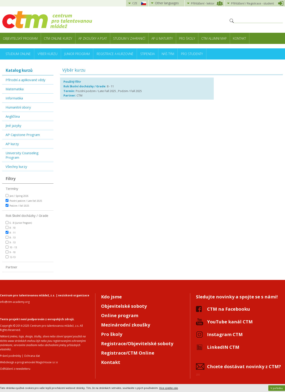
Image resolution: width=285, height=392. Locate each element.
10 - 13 (11, 247)
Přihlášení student (252, 3)
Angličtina (13, 116)
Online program (119, 315)
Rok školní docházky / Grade (27, 215)
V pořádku (277, 388)
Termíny (12, 188)
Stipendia (147, 54)
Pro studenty (192, 54)
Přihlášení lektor (202, 3)
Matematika (15, 89)
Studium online (18, 54)
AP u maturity (162, 38)
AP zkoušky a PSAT (92, 38)
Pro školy (187, 38)
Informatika (14, 98)
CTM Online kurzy (58, 38)
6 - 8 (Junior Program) (19, 222)
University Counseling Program (22, 155)
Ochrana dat (32, 356)
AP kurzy (12, 144)
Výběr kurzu (47, 54)
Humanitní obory (18, 107)
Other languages (167, 3)
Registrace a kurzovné (115, 54)
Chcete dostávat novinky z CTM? (244, 366)
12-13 (11, 257)
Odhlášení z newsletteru (15, 369)
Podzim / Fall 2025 (17, 205)
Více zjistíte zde (168, 388)
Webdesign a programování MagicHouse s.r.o (29, 362)
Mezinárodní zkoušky (125, 325)
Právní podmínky (10, 356)
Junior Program (77, 54)
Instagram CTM (225, 334)
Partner (11, 267)
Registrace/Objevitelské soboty (137, 344)
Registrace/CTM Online (127, 353)
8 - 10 (11, 227)
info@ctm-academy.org (15, 302)
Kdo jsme (111, 297)
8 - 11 (11, 232)
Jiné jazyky (13, 125)
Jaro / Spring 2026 (17, 195)
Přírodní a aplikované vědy (25, 80)
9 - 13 (11, 242)
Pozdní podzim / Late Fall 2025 (24, 200)
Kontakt (239, 38)
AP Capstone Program (23, 134)
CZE (134, 3)
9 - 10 (11, 252)
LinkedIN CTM (223, 347)
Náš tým (168, 54)
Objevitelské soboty (124, 306)
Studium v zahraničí (129, 38)
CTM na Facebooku (228, 309)
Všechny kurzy (16, 166)
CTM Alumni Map (214, 38)
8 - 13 (11, 237)
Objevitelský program (20, 38)
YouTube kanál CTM (230, 322)
